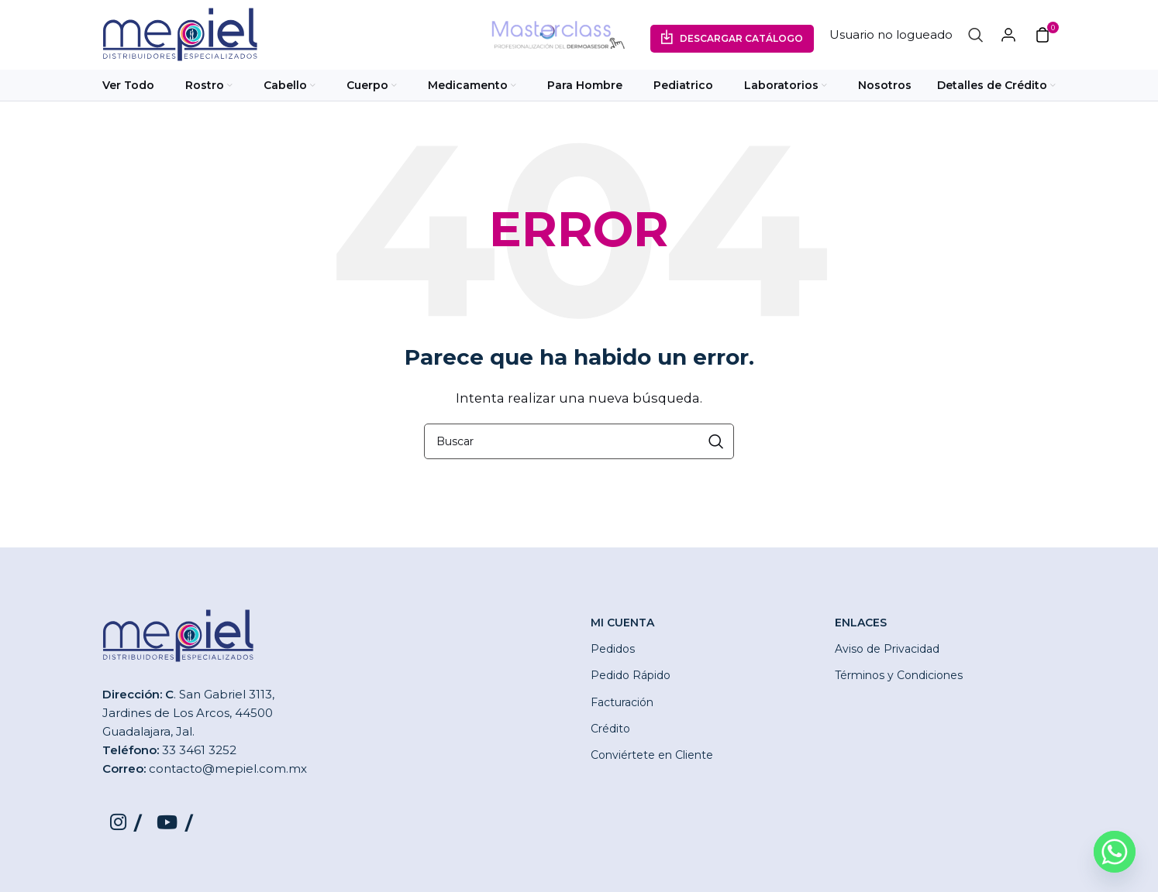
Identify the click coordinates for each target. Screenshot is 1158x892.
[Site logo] (179, 33)
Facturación (622, 702)
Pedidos (613, 649)
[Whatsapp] (1115, 852)
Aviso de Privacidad (887, 649)
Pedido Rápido (630, 675)
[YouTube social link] (174, 823)
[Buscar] (975, 34)
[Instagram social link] (125, 823)
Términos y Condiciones (899, 675)
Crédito (610, 729)
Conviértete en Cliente (652, 755)
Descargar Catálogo (741, 38)
